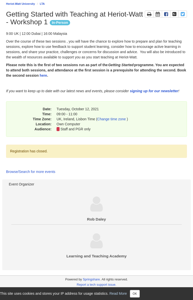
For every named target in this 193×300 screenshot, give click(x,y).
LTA (42, 3)
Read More (118, 293)
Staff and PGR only (76, 129)
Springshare (91, 279)
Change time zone (112, 119)
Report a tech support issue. (96, 284)
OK (135, 293)
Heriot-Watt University (20, 3)
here (43, 75)
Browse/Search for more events (30, 172)
